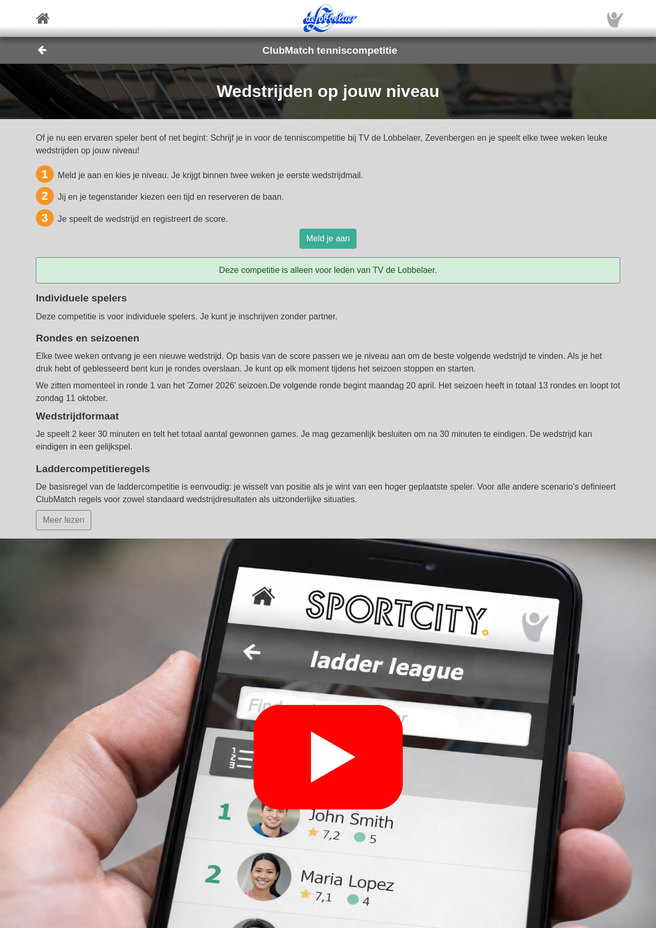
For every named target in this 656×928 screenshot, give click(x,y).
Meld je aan (328, 238)
